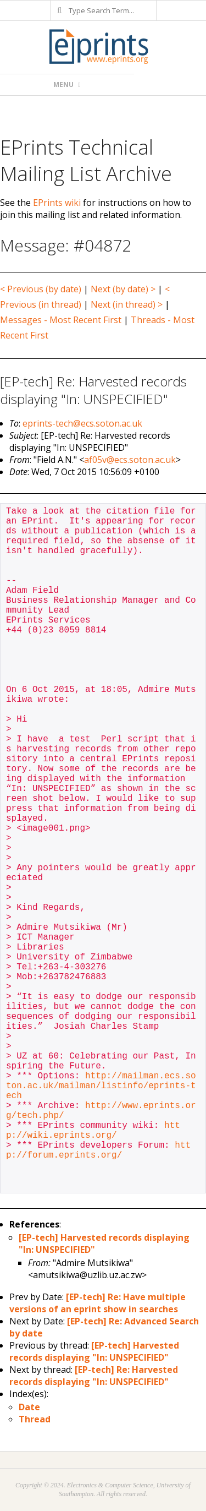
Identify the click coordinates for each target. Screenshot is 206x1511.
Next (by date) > (123, 289)
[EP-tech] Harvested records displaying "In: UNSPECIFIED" (94, 1351)
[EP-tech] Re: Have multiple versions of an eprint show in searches (97, 1303)
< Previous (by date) (40, 289)
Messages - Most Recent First (60, 320)
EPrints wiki (57, 203)
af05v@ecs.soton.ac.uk (130, 460)
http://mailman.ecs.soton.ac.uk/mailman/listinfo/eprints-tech (101, 1086)
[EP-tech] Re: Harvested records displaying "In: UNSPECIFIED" (93, 1375)
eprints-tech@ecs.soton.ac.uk (82, 423)
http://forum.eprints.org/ (98, 1150)
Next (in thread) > (127, 304)
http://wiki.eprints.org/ (93, 1131)
